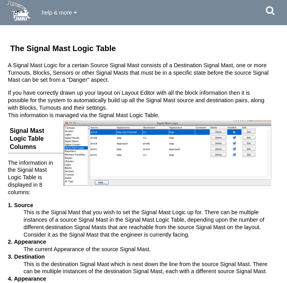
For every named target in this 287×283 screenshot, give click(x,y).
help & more (59, 12)
